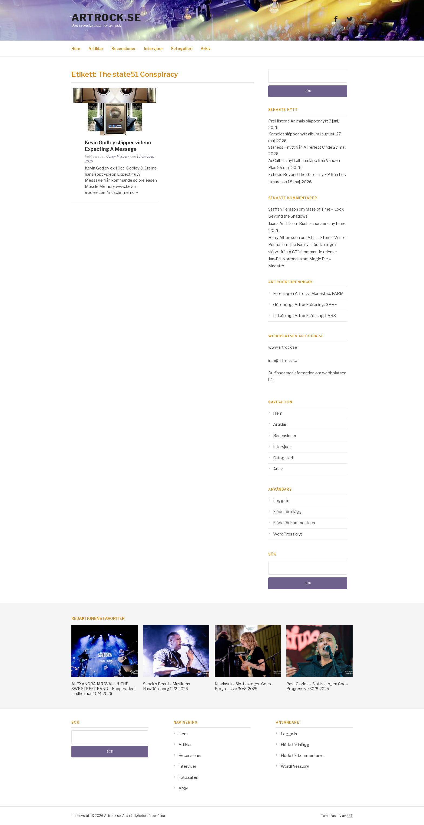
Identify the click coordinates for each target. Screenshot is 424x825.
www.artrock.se (282, 347)
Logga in (281, 500)
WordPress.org (287, 534)
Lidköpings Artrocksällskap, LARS (304, 315)
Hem (75, 48)
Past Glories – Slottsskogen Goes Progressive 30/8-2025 (317, 686)
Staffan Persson (283, 209)
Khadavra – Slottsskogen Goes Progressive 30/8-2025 (243, 686)
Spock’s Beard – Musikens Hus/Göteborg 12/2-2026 (166, 686)
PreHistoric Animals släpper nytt (298, 121)
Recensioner (123, 48)
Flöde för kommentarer (294, 522)
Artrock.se (106, 18)
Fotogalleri (182, 48)
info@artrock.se (282, 360)
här (271, 379)
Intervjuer (153, 48)
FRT (350, 816)
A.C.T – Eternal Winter (327, 237)
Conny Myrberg (118, 156)
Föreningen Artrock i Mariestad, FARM (308, 293)
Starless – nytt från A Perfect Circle (300, 147)
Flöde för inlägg (287, 511)
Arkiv (206, 48)
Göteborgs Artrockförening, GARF (305, 304)
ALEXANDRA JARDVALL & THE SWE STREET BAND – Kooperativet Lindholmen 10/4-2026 (103, 688)
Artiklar (95, 48)
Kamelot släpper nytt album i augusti (301, 134)
